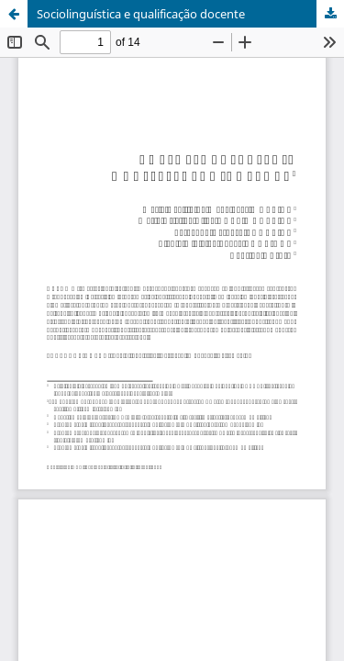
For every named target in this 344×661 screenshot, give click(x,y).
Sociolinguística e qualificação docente (141, 14)
